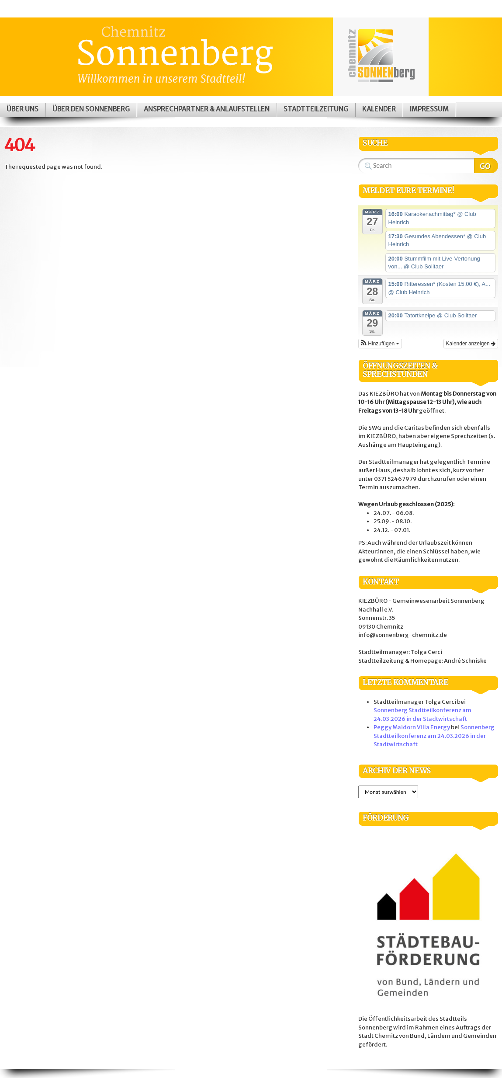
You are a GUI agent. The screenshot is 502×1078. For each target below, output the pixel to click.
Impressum (429, 109)
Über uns (22, 109)
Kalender (379, 109)
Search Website (486, 165)
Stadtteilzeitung (316, 109)
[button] (380, 343)
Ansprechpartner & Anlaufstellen (207, 109)
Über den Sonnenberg (91, 109)
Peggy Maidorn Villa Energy (412, 727)
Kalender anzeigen (470, 344)
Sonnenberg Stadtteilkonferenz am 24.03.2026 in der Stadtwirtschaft (434, 735)
